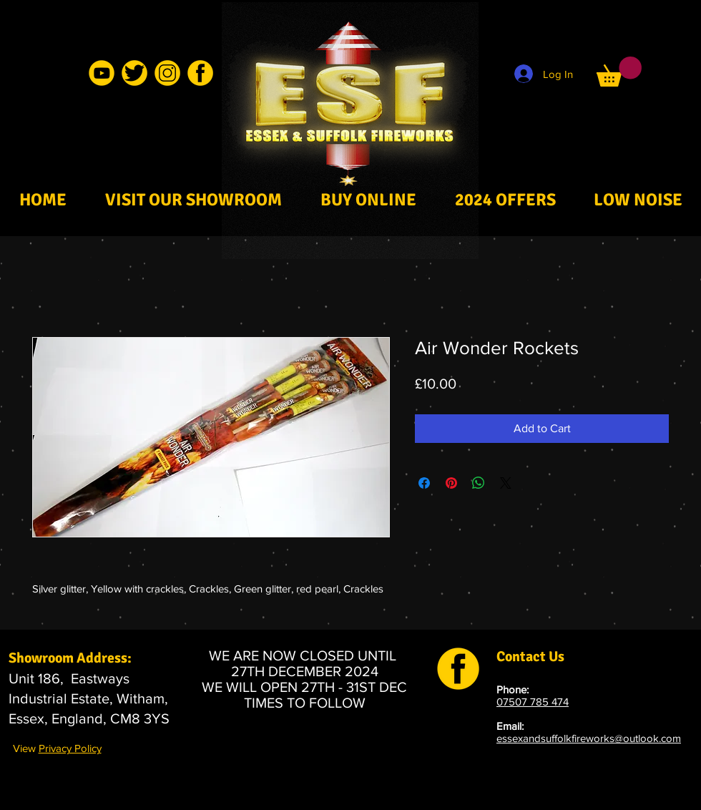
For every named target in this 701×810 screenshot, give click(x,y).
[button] (619, 72)
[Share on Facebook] (424, 483)
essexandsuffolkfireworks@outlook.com (588, 738)
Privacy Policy (70, 748)
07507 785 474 (532, 702)
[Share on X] (505, 483)
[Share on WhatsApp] (478, 483)
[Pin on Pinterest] (451, 483)
